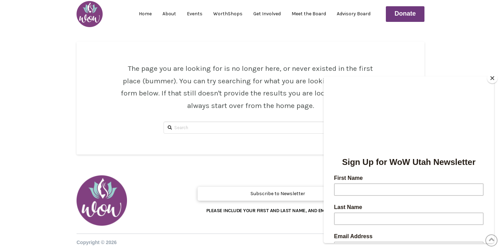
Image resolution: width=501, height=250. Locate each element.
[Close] (492, 78)
